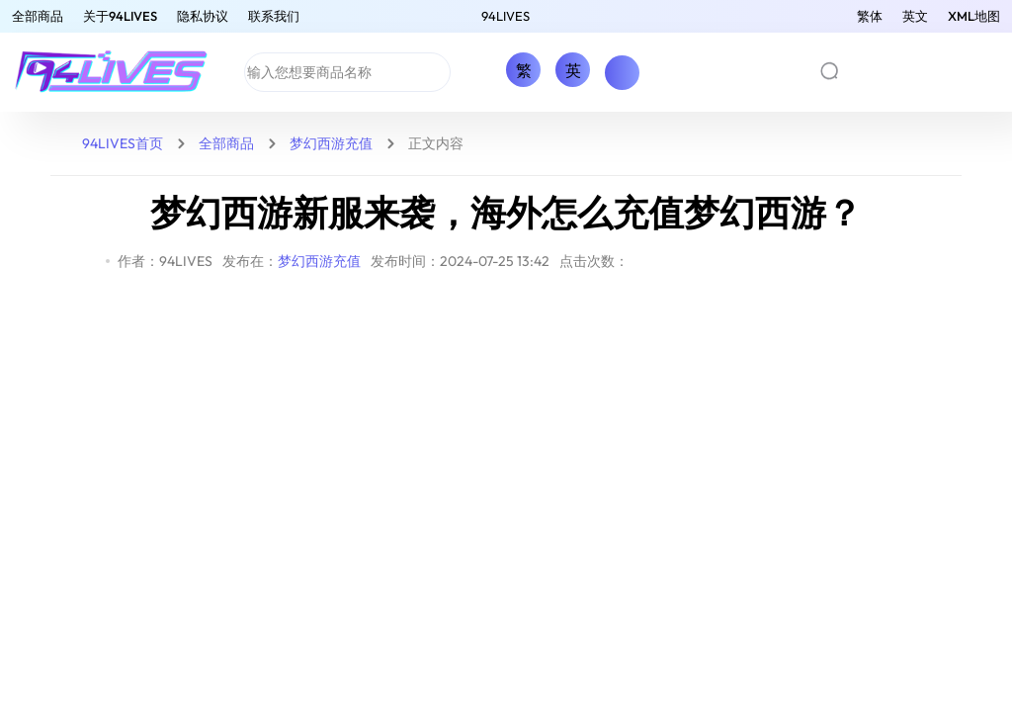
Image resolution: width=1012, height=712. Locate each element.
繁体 (870, 16)
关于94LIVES (120, 16)
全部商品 (37, 16)
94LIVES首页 (122, 143)
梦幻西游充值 (331, 143)
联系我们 (273, 16)
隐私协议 (202, 16)
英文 (915, 16)
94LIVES (505, 16)
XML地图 (974, 16)
